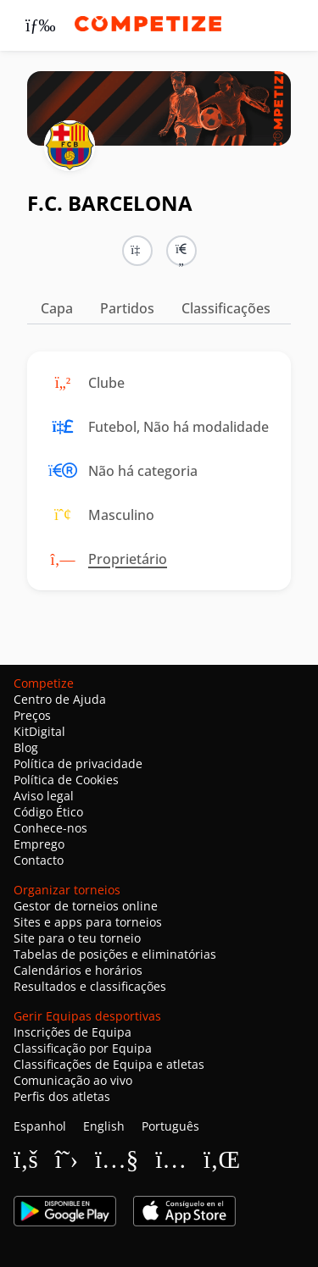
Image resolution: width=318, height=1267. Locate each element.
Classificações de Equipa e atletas (109, 1064)
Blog (26, 747)
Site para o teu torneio (77, 938)
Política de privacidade (78, 763)
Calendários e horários (78, 970)
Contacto (39, 860)
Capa (57, 308)
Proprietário (127, 559)
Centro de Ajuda (60, 699)
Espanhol (40, 1126)
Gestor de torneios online (86, 906)
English (104, 1126)
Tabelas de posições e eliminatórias (115, 954)
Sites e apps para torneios (88, 922)
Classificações (226, 308)
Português (170, 1126)
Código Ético (48, 812)
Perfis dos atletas (62, 1096)
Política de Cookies (66, 780)
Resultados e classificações (90, 986)
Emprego (39, 844)
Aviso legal (44, 796)
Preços (32, 715)
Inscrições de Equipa (72, 1032)
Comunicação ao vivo (73, 1080)
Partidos (127, 308)
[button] (181, 250)
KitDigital (39, 731)
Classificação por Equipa (83, 1048)
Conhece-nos (50, 828)
